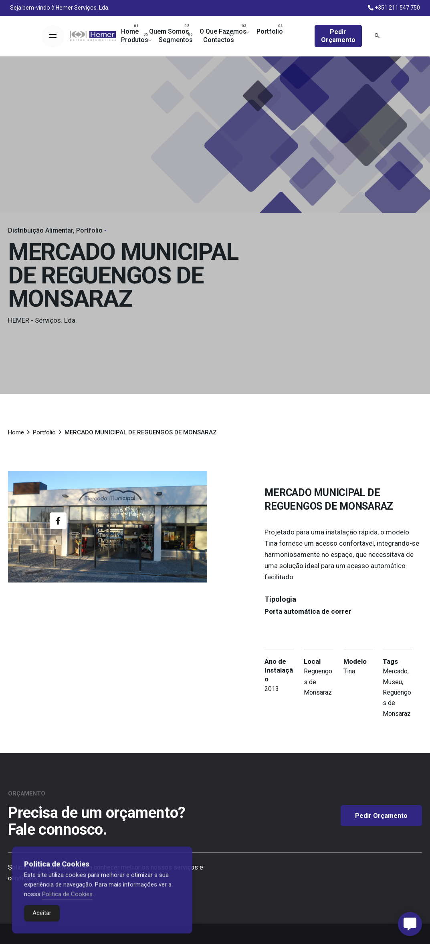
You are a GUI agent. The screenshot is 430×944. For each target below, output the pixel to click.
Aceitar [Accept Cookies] (41, 923)
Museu (392, 682)
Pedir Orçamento (338, 36)
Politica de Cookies (67, 904)
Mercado (395, 671)
